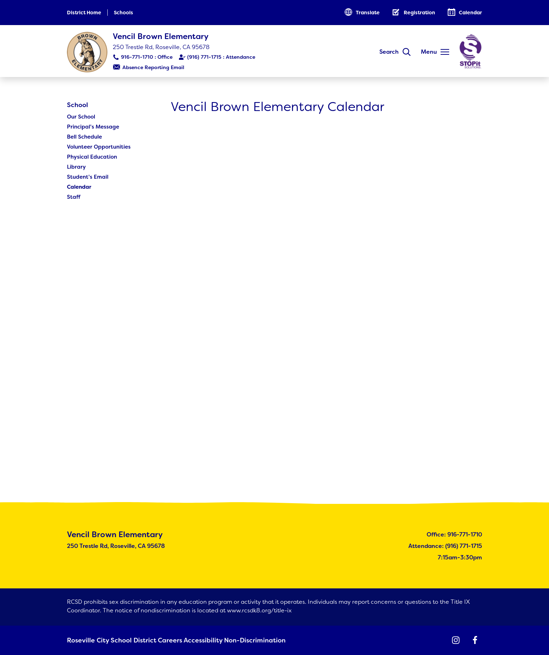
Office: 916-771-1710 (454, 535)
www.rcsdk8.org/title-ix (259, 611)
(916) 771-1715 (204, 57)
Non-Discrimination (242, 641)
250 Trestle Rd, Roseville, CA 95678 (161, 47)
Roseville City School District (104, 641)
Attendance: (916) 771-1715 (445, 546)
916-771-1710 (137, 57)
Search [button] (389, 52)
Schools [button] (123, 12)
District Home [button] (84, 12)
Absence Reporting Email (153, 67)
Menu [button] (429, 52)
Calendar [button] (470, 12)
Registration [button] (419, 12)
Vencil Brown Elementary (161, 36)
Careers (159, 641)
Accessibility (193, 641)
